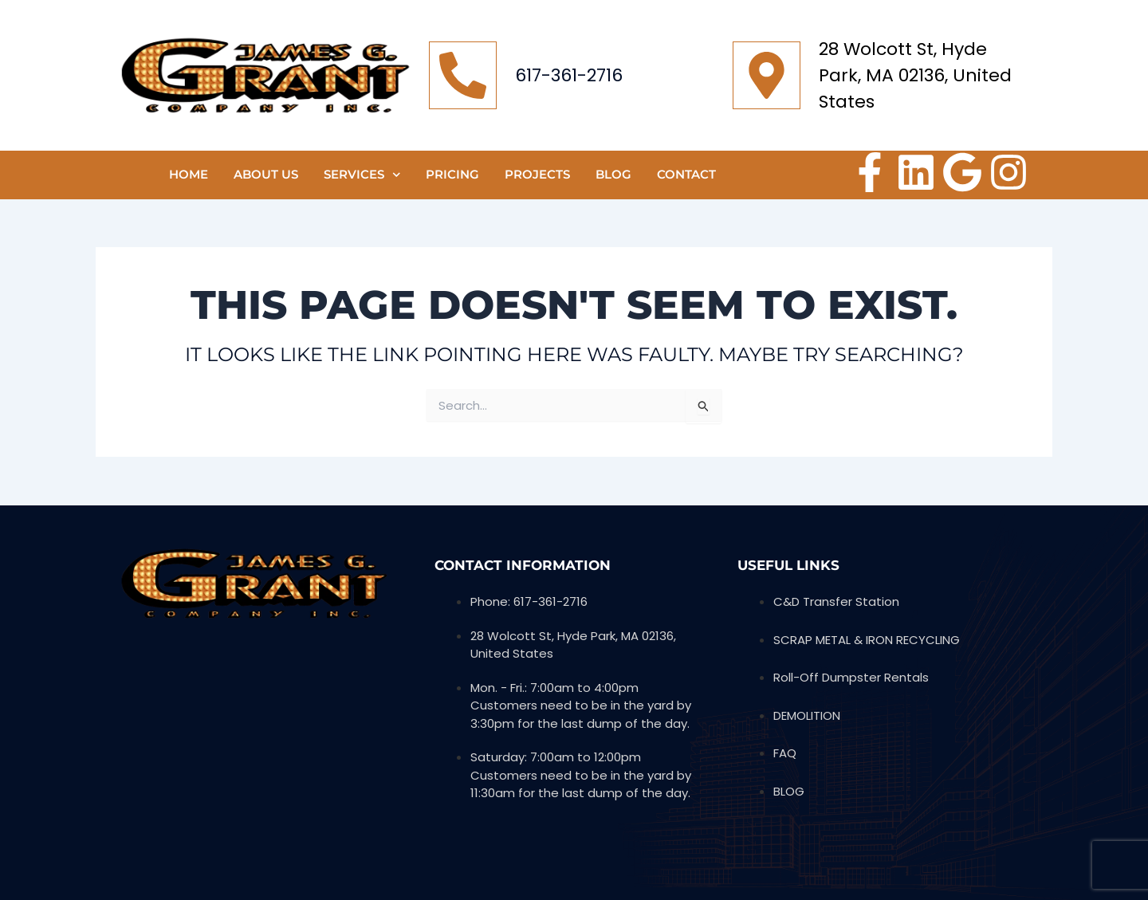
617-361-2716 (569, 75)
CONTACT (686, 174)
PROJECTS (537, 174)
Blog (613, 174)
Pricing (452, 174)
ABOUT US (266, 174)
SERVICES (362, 175)
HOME (188, 174)
